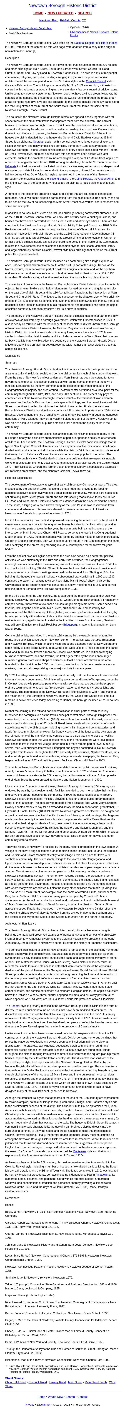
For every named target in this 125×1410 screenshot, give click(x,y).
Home (41, 1396)
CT (84, 20)
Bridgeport (69, 624)
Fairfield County (70, 20)
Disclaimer (44, 1404)
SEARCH (85, 13)
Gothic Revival (83, 178)
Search (70, 1396)
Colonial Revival (96, 81)
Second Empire (59, 178)
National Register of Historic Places (96, 42)
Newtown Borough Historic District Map (30, 28)
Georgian (38, 141)
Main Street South (96, 1382)
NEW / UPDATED (60, 13)
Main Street (75, 1382)
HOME (38, 13)
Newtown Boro (48, 20)
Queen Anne (106, 178)
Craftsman (79, 1151)
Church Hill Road (15, 1382)
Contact (83, 1396)
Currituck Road (38, 1382)
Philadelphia (103, 1174)
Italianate (10, 166)
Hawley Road (57, 1382)
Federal (15, 1005)
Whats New (55, 1396)
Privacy (29, 1404)
